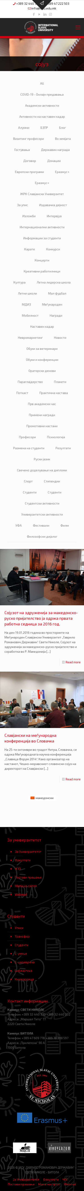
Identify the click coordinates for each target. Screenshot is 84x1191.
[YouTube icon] (39, 14)
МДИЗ (26, 304)
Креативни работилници (42, 271)
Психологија (56, 437)
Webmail (21, 894)
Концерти (42, 260)
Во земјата (63, 139)
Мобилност (30, 315)
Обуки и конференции (42, 360)
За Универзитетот (28, 851)
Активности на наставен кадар (42, 116)
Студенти (30, 492)
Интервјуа (54, 216)
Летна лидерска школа (54, 282)
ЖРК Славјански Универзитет (42, 194)
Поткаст (22, 393)
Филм (64, 525)
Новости (60, 337)
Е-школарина (24, 962)
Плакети (60, 382)
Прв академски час (42, 404)
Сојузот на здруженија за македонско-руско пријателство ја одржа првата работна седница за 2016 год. (41, 618)
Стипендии (52, 481)
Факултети (23, 860)
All (42, 83)
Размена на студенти (28, 448)
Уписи (19, 928)
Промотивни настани (42, 426)
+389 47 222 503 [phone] (57, 3)
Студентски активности (42, 503)
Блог (62, 127)
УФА (18, 525)
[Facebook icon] (33, 14)
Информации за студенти (42, 238)
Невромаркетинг (30, 337)
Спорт (28, 481)
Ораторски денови (42, 371)
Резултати (63, 448)
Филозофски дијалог (42, 536)
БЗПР (44, 127)
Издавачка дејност (53, 205)
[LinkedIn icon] (45, 14)
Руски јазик (42, 459)
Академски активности (42, 105)
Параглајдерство (30, 382)
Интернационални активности (42, 227)
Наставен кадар (42, 326)
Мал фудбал (57, 293)
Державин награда (55, 150)
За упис (22, 205)
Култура (19, 282)
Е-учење (21, 953)
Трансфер (22, 936)
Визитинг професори (28, 139)
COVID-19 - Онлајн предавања (42, 94)
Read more (73, 662)
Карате (29, 249)
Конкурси (53, 249)
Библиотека (23, 970)
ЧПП (18, 869)
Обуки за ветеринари (42, 348)
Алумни (23, 127)
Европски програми (29, 172)
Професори (27, 437)
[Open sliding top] (42, 5)
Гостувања (22, 150)
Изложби (29, 216)
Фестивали (41, 525)
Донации (54, 161)
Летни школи (27, 293)
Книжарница (24, 979)
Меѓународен (52, 304)
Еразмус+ (62, 172)
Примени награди (42, 415)
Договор (29, 161)
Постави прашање (28, 877)
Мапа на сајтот (26, 886)
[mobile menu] (78, 27)
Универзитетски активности (42, 514)
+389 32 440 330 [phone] (28, 3)
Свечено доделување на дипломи (42, 470)
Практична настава (53, 393)
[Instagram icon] (50, 14)
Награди (56, 315)
